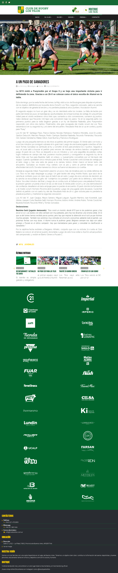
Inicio (37, 17)
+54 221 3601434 (11, 527)
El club (48, 17)
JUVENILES (54, 86)
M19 (47, 86)
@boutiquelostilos (44, 569)
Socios (71, 17)
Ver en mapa (7, 546)
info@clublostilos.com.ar (14, 532)
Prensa (83, 17)
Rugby (60, 17)
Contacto (95, 17)
